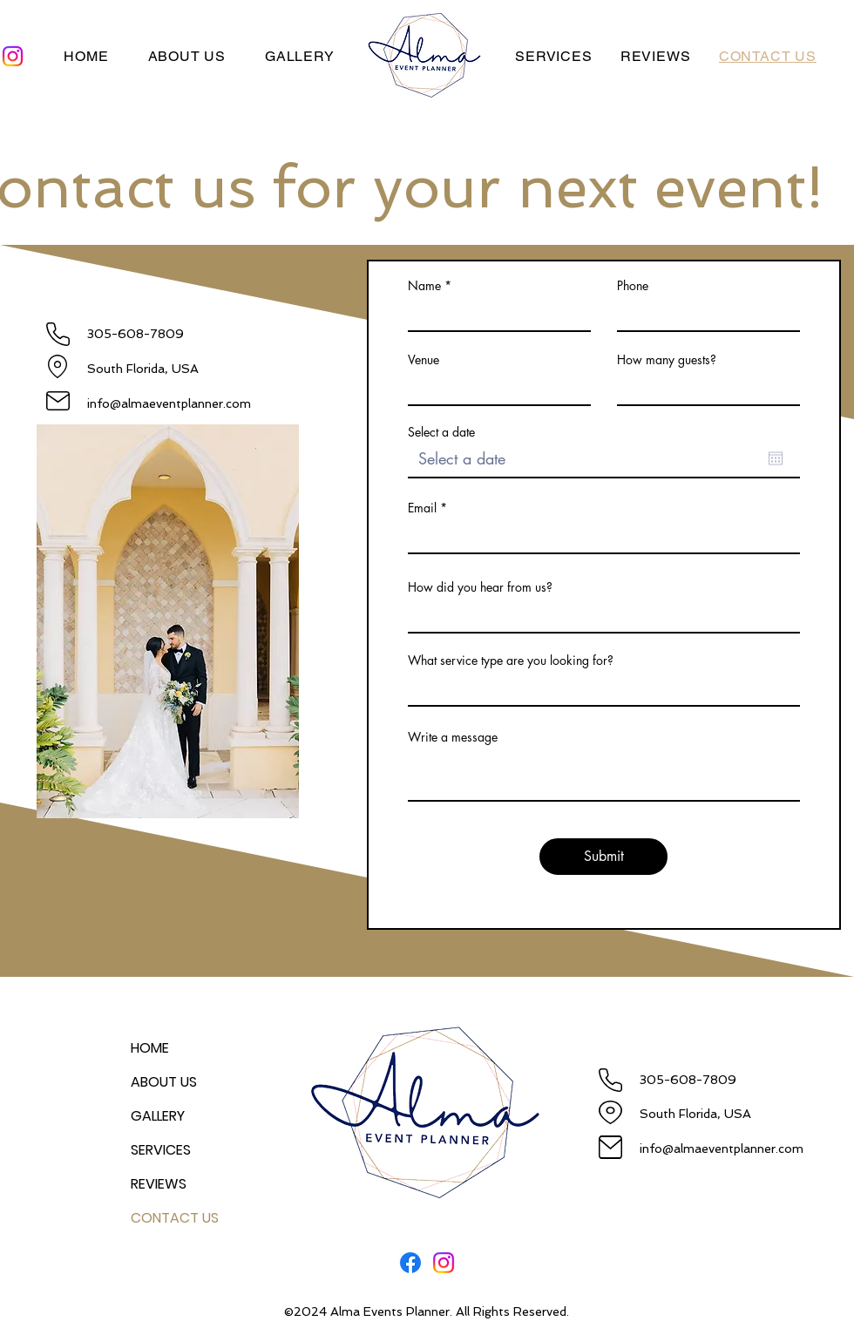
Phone (632, 286)
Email (422, 508)
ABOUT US (164, 1082)
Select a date (441, 432)
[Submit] (603, 856)
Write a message (453, 737)
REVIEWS (158, 1184)
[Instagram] (444, 1263)
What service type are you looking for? (510, 660)
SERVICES (161, 1150)
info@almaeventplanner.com (169, 403)
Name (424, 286)
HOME (150, 1048)
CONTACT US (175, 1218)
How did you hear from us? (480, 587)
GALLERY (158, 1116)
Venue (423, 360)
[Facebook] (410, 1263)
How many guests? (666, 360)
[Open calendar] (776, 458)
